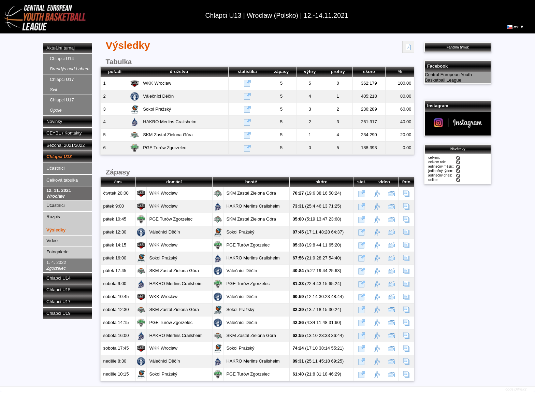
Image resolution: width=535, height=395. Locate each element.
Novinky (54, 121)
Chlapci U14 (69, 63)
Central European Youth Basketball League (448, 77)
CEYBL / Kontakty (64, 133)
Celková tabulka (62, 180)
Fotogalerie (57, 251)
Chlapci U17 (62, 84)
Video (52, 240)
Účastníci (55, 168)
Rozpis (53, 216)
